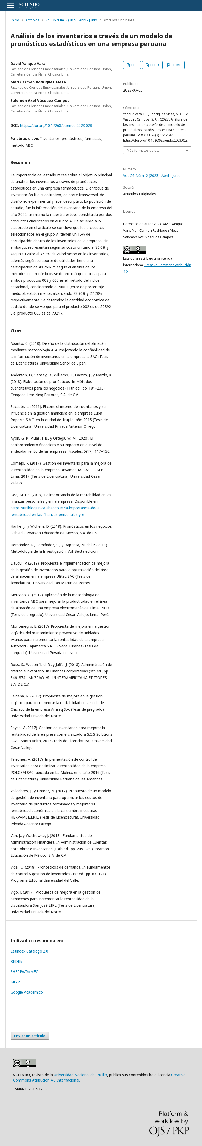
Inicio (15, 20)
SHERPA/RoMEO (25, 971)
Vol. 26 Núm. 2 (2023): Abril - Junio (71, 20)
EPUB (154, 65)
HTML (176, 65)
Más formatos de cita (143, 150)
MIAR (15, 981)
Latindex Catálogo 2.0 (29, 951)
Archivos (32, 20)
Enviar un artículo (30, 1035)
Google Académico (27, 992)
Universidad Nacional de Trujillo (80, 1074)
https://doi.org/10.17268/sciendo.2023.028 (56, 125)
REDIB (16, 961)
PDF (133, 65)
